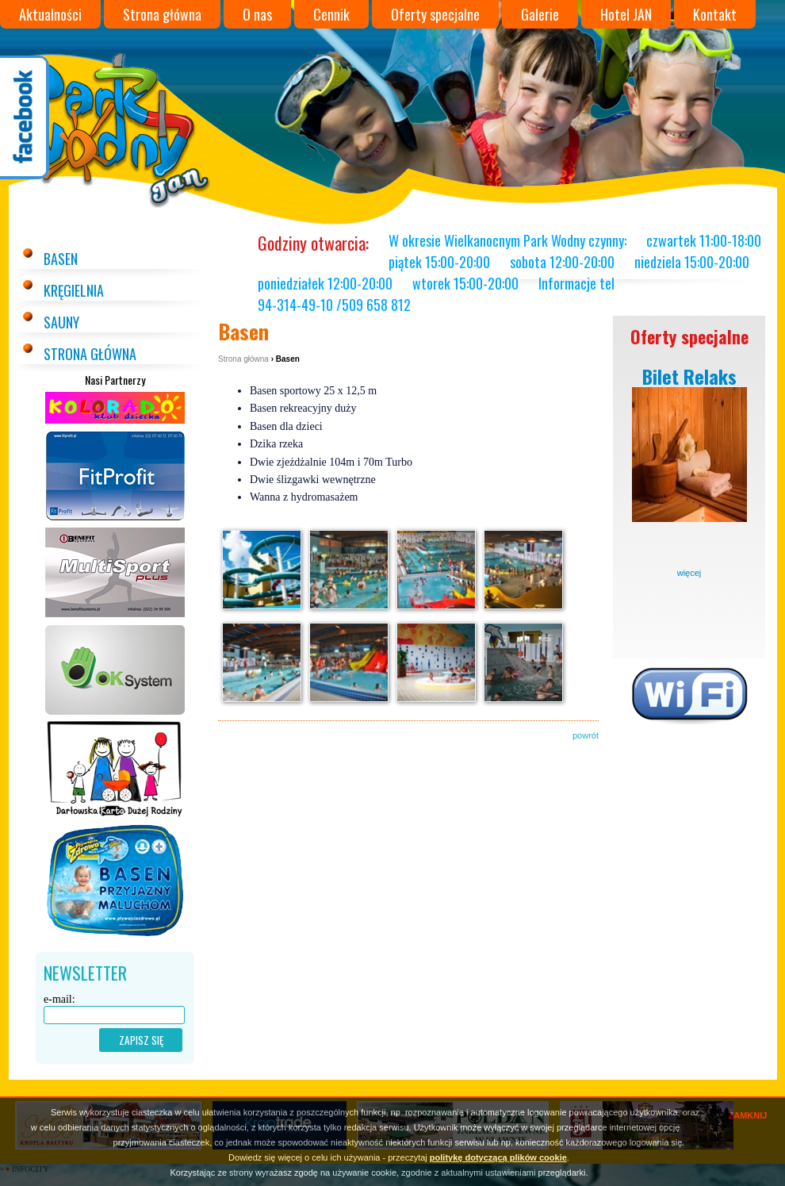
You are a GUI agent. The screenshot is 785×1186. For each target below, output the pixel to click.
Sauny (61, 322)
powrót (585, 735)
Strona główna (162, 14)
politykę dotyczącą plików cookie (498, 1157)
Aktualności (50, 14)
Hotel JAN (626, 14)
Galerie (540, 14)
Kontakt (715, 14)
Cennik (331, 14)
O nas (257, 14)
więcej (689, 573)
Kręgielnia (74, 290)
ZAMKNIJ (748, 1115)
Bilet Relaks (689, 376)
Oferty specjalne (435, 14)
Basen (61, 258)
